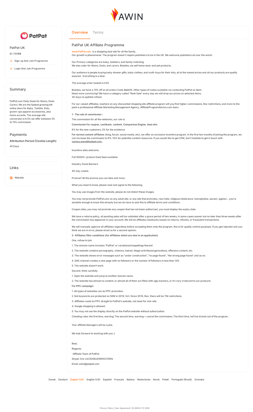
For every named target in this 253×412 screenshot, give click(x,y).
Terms (98, 32)
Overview (80, 32)
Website (17, 178)
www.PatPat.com (81, 51)
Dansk (52, 379)
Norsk (156, 379)
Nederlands (143, 379)
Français (119, 379)
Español (107, 379)
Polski (165, 379)
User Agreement (122, 408)
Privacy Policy (106, 408)
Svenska (199, 379)
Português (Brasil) (182, 379)
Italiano (130, 379)
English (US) (93, 379)
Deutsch (63, 379)
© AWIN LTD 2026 (140, 408)
